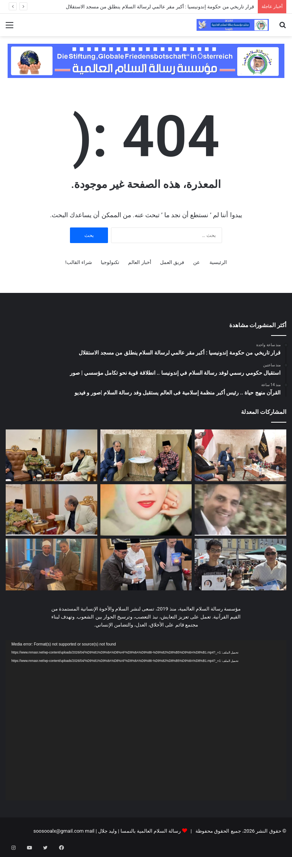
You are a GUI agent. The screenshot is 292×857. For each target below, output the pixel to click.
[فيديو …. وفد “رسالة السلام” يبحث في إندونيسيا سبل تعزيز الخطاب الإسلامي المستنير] (51, 510)
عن (196, 262)
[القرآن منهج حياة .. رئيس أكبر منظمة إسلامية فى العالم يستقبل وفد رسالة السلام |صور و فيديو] (51, 455)
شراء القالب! (78, 262)
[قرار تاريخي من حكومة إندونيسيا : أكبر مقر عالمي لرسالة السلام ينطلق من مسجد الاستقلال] (240, 455)
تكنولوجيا (110, 262)
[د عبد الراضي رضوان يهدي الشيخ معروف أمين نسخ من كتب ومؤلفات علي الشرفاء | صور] (146, 564)
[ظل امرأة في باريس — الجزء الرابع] (146, 510)
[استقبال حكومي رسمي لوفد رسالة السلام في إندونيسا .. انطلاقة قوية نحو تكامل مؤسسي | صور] (146, 455)
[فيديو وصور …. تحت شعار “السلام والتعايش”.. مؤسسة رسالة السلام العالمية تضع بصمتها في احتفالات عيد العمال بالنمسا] (240, 564)
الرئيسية (218, 262)
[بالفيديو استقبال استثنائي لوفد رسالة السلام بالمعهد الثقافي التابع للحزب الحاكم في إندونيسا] (240, 510)
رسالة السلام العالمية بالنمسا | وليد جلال (139, 831)
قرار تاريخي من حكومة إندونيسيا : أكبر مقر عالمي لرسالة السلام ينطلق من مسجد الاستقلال (160, 7)
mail (89, 831)
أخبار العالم (139, 262)
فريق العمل (172, 262)
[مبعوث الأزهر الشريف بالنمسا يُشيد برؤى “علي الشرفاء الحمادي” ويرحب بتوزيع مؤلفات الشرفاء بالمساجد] (51, 564)
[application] (146, 720)
